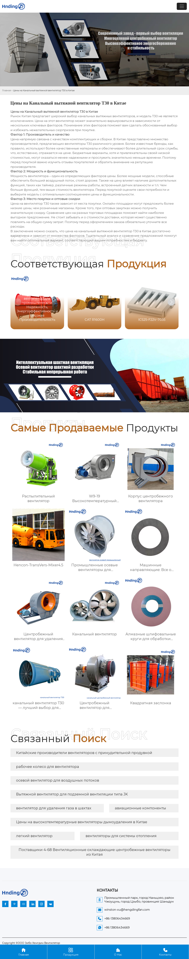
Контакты (165, 951)
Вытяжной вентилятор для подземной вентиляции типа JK (72, 794)
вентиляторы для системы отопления (121, 836)
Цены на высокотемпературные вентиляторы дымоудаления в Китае (81, 822)
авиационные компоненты (140, 808)
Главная (6, 90)
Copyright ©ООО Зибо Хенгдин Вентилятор (31, 943)
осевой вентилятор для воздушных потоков (57, 780)
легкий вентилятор (34, 836)
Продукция (70, 951)
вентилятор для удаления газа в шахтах (53, 808)
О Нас (118, 951)
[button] (171, 302)
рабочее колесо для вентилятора (47, 766)
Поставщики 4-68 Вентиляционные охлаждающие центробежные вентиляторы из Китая (94, 852)
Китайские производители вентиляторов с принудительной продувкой (84, 753)
